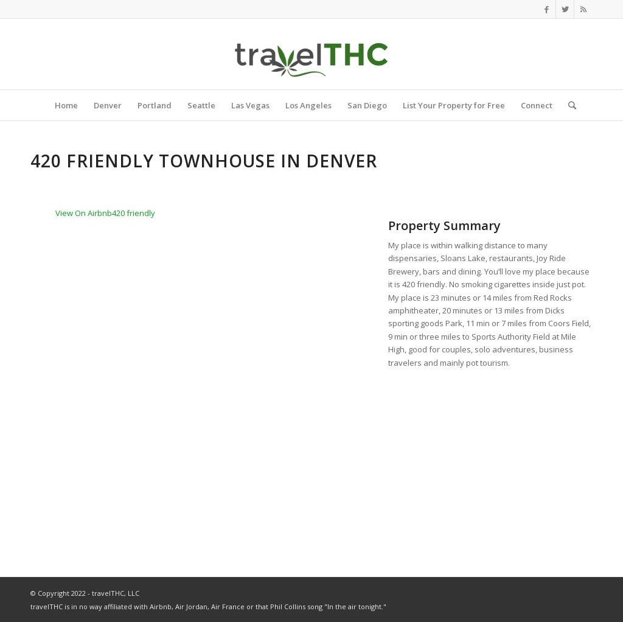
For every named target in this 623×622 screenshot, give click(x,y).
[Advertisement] (490, 461)
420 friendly (133, 213)
